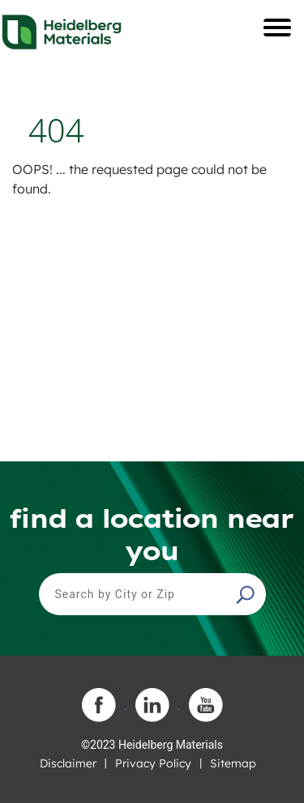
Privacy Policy (153, 763)
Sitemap (233, 763)
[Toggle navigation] (277, 27)
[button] (247, 594)
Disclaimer (68, 763)
